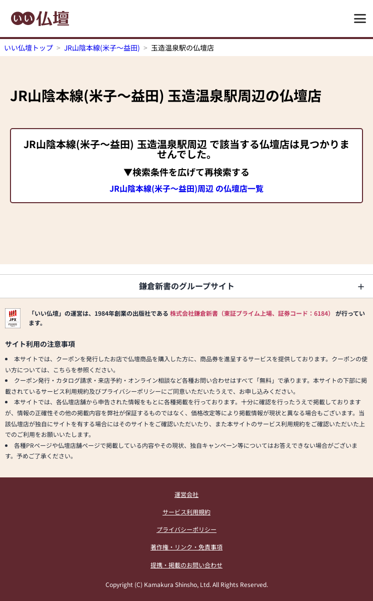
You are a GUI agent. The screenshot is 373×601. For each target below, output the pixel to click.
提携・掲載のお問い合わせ (186, 564)
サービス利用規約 (186, 511)
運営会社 (186, 494)
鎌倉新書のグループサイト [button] (186, 286)
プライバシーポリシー (186, 529)
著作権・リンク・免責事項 (186, 546)
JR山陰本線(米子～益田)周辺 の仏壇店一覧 (187, 188)
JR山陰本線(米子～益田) (102, 47)
